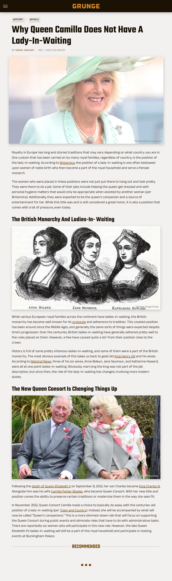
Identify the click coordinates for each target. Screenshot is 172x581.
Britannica (67, 163)
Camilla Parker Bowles (67, 491)
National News (41, 361)
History (18, 19)
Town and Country (73, 510)
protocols (79, 322)
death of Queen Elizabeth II (51, 486)
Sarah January (24, 50)
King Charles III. (149, 486)
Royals (34, 19)
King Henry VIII (124, 356)
